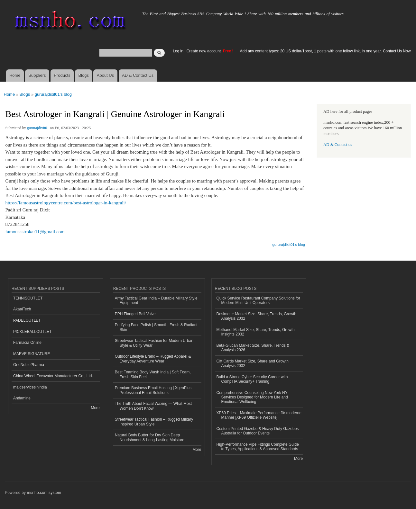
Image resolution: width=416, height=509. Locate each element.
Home (15, 75)
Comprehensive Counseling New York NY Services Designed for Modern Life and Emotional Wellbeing (252, 397)
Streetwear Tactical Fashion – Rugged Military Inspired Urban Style (154, 421)
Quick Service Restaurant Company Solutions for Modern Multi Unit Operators (258, 300)
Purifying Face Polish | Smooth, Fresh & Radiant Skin (156, 327)
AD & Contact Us (137, 75)
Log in (178, 51)
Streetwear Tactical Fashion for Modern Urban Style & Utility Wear (154, 342)
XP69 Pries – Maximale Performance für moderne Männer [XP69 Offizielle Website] (259, 415)
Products (62, 75)
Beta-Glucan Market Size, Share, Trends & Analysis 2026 (253, 347)
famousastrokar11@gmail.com (35, 231)
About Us (105, 75)
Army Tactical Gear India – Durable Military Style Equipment (156, 300)
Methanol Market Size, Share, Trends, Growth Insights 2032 (256, 331)
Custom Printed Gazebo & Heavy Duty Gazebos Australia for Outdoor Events (258, 430)
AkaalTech (22, 309)
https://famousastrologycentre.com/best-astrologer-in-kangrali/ (65, 202)
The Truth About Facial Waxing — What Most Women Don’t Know (153, 405)
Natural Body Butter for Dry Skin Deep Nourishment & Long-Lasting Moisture (149, 437)
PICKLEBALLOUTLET (32, 331)
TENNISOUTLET (27, 298)
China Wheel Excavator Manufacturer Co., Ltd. (53, 376)
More (95, 408)
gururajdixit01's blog (53, 94)
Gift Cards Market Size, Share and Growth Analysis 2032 (253, 363)
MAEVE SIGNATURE (31, 354)
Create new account (204, 51)
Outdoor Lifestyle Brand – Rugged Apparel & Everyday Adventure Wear (153, 358)
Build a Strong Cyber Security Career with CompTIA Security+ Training (252, 379)
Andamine (22, 398)
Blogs (83, 75)
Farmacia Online (27, 342)
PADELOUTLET (27, 320)
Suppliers (37, 75)
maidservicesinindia (30, 387)
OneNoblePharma (28, 364)
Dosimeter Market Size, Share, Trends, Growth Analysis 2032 (256, 316)
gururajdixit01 (38, 128)
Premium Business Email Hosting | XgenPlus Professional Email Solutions (153, 390)
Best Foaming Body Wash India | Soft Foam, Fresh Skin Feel (153, 374)
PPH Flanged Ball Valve (135, 314)
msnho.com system (44, 492)
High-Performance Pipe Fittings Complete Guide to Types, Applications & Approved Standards (258, 446)
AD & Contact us (337, 144)
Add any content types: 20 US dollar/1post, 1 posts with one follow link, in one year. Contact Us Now (325, 51)
